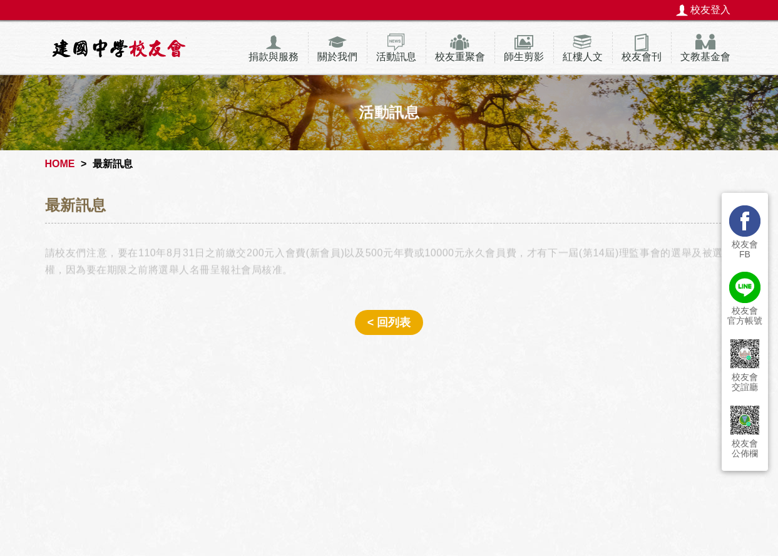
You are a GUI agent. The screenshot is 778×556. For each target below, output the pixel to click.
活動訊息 (396, 56)
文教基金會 (705, 56)
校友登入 (710, 9)
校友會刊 (642, 56)
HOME (60, 163)
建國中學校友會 (119, 47)
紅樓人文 (583, 56)
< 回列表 (389, 322)
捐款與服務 (273, 56)
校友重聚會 (460, 56)
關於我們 (337, 56)
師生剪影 (524, 56)
